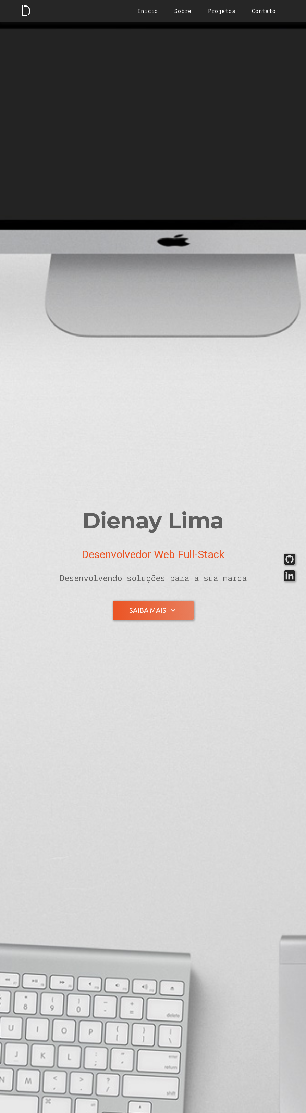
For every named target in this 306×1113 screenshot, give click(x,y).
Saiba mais (147, 610)
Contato (264, 11)
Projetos (221, 11)
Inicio (147, 11)
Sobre (183, 11)
